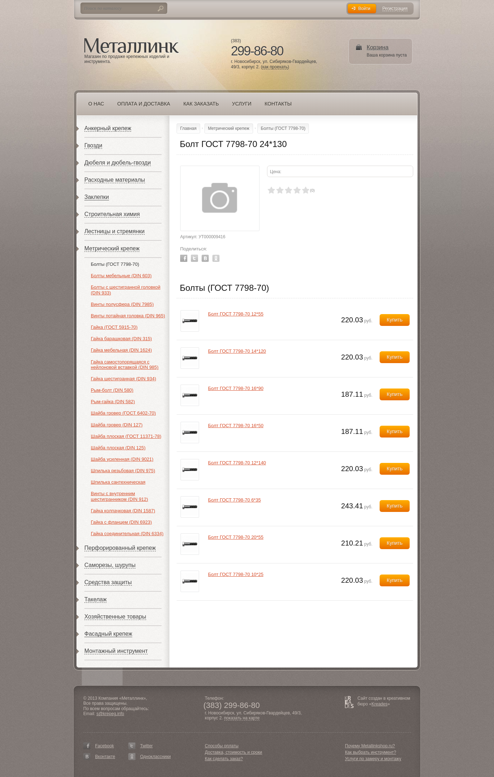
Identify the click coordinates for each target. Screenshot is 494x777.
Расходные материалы (114, 180)
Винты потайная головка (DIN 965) (128, 315)
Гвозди (93, 145)
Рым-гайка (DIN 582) (113, 401)
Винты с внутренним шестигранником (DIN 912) (119, 496)
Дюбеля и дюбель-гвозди (117, 163)
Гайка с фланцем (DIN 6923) (121, 522)
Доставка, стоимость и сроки (233, 752)
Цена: (275, 171)
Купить (394, 320)
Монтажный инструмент (116, 651)
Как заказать (201, 104)
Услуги (241, 104)
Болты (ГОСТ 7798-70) (115, 264)
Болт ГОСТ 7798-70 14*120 (237, 351)
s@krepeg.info (110, 713)
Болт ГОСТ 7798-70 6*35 (234, 500)
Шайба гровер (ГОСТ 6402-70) (123, 413)
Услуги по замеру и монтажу (373, 758)
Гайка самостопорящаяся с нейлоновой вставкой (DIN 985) (124, 364)
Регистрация (394, 8)
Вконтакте (105, 756)
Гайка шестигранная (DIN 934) (123, 378)
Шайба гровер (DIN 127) (117, 424)
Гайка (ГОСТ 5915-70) (114, 327)
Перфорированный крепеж (120, 548)
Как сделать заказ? (224, 758)
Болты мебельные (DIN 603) (121, 275)
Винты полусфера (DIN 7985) (122, 304)
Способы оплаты (221, 745)
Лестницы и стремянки (114, 231)
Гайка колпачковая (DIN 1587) (123, 510)
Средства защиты (108, 582)
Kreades (379, 704)
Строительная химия (112, 214)
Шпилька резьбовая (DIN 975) (123, 470)
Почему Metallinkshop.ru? (370, 745)
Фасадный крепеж (108, 634)
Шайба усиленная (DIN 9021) (122, 459)
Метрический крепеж (111, 248)
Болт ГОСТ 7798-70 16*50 (235, 425)
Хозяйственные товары (115, 617)
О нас (96, 104)
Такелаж (95, 599)
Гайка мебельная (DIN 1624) (121, 350)
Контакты (278, 104)
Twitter (194, 258)
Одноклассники (155, 756)
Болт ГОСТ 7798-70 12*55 (235, 314)
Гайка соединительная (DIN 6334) (127, 533)
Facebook (183, 258)
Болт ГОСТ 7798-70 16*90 (235, 388)
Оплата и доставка (143, 104)
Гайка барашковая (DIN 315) (121, 338)
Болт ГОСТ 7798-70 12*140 (237, 462)
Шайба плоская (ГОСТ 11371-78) (126, 436)
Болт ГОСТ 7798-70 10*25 (235, 574)
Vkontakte (205, 258)
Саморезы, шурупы (109, 565)
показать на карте (242, 718)
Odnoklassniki (215, 258)
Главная (188, 128)
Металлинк (131, 46)
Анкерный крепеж (107, 128)
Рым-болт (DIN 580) (112, 390)
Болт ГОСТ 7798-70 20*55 (235, 537)
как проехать (275, 67)
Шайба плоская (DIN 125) (118, 447)
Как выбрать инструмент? (370, 752)
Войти (364, 8)
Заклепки (96, 197)
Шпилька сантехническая (118, 482)
